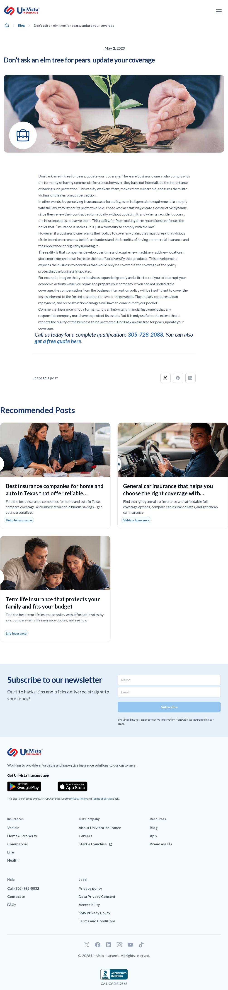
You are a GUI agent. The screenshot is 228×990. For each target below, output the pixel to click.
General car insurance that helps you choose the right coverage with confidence (168, 493)
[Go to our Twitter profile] (87, 944)
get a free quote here (58, 341)
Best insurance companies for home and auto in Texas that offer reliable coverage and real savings (55, 493)
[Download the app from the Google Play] (24, 786)
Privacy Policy (78, 798)
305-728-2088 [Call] (145, 334)
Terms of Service (102, 798)
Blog (21, 25)
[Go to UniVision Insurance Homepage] (22, 10)
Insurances (15, 819)
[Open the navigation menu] (218, 11)
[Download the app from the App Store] (72, 786)
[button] (165, 378)
